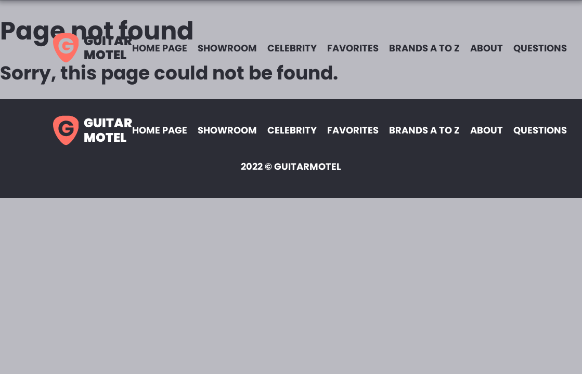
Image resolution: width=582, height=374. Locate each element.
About (486, 48)
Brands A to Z (424, 48)
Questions (540, 48)
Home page (159, 48)
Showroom (227, 48)
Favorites (353, 48)
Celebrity (292, 48)
